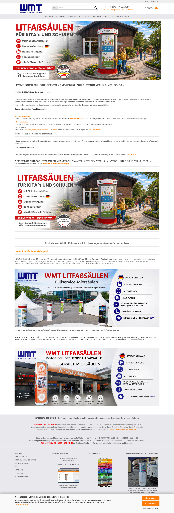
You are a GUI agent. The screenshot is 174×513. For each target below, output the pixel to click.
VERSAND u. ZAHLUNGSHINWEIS (25, 460)
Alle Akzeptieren (150, 498)
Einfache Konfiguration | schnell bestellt (117, 10)
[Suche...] (55, 8)
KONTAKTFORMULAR (21, 463)
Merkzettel (155, 1)
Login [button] (145, 1)
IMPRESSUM (19, 470)
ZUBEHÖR (86, 17)
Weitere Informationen (150, 508)
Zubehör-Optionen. (94, 130)
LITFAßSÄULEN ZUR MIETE (55, 17)
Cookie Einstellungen (21, 476)
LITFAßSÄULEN (74, 17)
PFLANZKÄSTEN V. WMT (120, 17)
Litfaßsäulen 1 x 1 (101, 17)
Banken (54, 130)
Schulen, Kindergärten (33, 130)
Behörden (45, 130)
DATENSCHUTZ (19, 473)
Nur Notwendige (150, 503)
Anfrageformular (131, 155)
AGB (16, 466)
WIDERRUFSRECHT (21, 456)
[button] (19, 51)
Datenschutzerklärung (21, 504)
